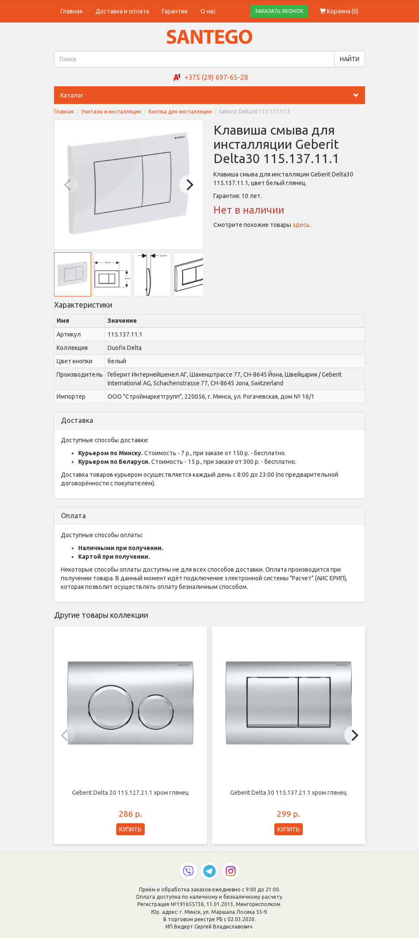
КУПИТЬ (130, 829)
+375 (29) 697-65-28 (216, 77)
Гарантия (174, 11)
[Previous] (68, 184)
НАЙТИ (349, 59)
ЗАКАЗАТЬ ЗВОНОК (279, 11)
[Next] (188, 184)
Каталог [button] (212, 95)
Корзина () (339, 11)
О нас (208, 11)
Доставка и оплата (122, 11)
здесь (301, 224)
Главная (71, 11)
